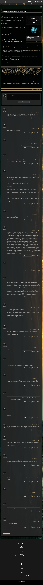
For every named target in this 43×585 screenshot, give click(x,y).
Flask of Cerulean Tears (16, 83)
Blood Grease (20, 70)
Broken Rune (10, 71)
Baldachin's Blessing (24, 69)
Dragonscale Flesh (15, 75)
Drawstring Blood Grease (32, 75)
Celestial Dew (21, 71)
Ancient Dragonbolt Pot (16, 69)
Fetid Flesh (4, 82)
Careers (21, 568)
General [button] (12, 4)
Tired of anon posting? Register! (35, 89)
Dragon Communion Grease (17, 74)
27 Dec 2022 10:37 (34, 362)
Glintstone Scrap (4, 23)
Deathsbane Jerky (18, 73)
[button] (30, 1)
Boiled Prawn (39, 70)
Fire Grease (27, 82)
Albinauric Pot (26, 68)
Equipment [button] (26, 4)
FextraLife (15, 575)
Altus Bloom (37, 68)
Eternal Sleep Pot (5, 81)
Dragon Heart (36, 74)
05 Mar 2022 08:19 (34, 521)
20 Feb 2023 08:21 (34, 347)
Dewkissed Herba (34, 73)
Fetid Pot (9, 82)
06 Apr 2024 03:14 (34, 307)
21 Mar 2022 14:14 (34, 440)
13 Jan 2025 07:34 (34, 112)
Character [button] (19, 4)
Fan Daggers (32, 81)
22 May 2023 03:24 (33, 329)
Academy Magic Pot (6, 68)
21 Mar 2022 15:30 (34, 424)
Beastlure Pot (31, 69)
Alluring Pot (32, 68)
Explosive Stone (17, 81)
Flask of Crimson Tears (25, 83)
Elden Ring (22, 16)
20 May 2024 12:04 (33, 266)
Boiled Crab (33, 70)
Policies (21, 572)
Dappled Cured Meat (36, 72)
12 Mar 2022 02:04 (34, 476)
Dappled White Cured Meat (8, 73)
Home (21, 546)
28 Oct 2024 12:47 (34, 143)
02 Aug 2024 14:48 (34, 214)
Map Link (7, 46)
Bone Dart (5, 71)
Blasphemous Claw (6, 70)
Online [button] (33, 4)
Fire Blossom (22, 82)
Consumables (5, 17)
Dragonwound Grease (23, 75)
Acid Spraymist (13, 68)
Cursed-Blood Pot (28, 72)
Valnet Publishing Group (25, 575)
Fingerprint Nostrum (15, 82)
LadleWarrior (5, 111)
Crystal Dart (15, 72)
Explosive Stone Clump (25, 81)
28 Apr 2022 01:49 (34, 412)
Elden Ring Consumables (21, 66)
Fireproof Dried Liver (37, 82)
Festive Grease (38, 81)
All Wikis (21, 547)
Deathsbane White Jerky (26, 73)
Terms (21, 569)
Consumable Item (15, 16)
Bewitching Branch (38, 69)
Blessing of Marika (14, 70)
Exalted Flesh (11, 81)
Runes (10, 62)
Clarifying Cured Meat (36, 71)
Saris (4, 427)
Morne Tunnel (24, 47)
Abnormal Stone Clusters (32, 50)
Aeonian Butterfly (20, 68)
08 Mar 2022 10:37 (34, 492)
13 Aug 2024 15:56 (34, 174)
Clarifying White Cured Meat (7, 72)
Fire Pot (32, 82)
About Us (21, 550)
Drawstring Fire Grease (32, 76)
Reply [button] (38, 118)
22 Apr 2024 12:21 (34, 280)
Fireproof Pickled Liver (7, 83)
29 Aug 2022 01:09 (34, 378)
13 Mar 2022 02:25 (34, 458)
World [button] (39, 4)
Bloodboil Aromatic (27, 70)
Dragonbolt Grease (8, 75)
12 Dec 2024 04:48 (34, 128)
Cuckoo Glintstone (21, 72)
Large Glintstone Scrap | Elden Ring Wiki (13, 12)
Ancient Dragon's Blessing (6, 69)
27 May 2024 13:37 (33, 230)
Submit (23, 101)
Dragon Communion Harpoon (28, 74)
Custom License (22, 559)
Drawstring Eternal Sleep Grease (22, 76)
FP (27, 38)
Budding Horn (15, 71)
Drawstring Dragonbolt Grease (10, 76)
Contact (21, 551)
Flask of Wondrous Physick (34, 83)
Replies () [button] (34, 118)
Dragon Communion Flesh (7, 74)
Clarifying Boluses (28, 71)
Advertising (21, 567)
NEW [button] (6, 4)
